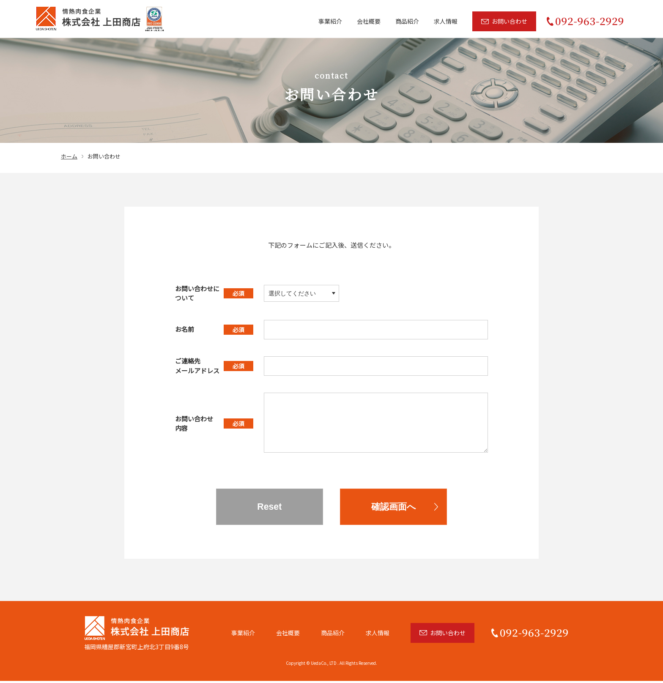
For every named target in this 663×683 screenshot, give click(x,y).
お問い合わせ (509, 21)
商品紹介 (407, 21)
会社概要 (369, 21)
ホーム (69, 156)
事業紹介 (330, 21)
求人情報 (446, 21)
